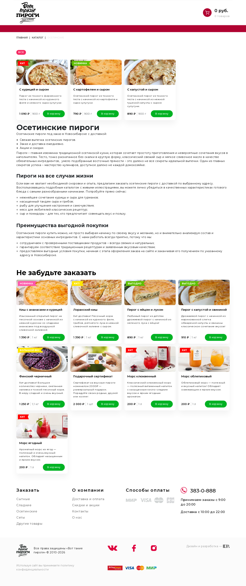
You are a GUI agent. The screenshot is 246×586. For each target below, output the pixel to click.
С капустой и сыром (142, 89)
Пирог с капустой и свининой (204, 309)
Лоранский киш (85, 309)
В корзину (53, 113)
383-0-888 (198, 491)
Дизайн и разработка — (208, 546)
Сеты (20, 517)
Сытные (23, 499)
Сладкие (23, 505)
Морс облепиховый (196, 376)
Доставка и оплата (88, 499)
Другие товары (29, 523)
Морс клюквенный (141, 376)
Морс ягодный (30, 443)
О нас (77, 517)
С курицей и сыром (34, 89)
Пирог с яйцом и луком (145, 309)
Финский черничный (35, 376)
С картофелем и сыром (91, 89)
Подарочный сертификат (93, 376)
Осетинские (26, 511)
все (21, 52)
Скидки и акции (86, 505)
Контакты (80, 511)
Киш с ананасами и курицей (40, 309)
